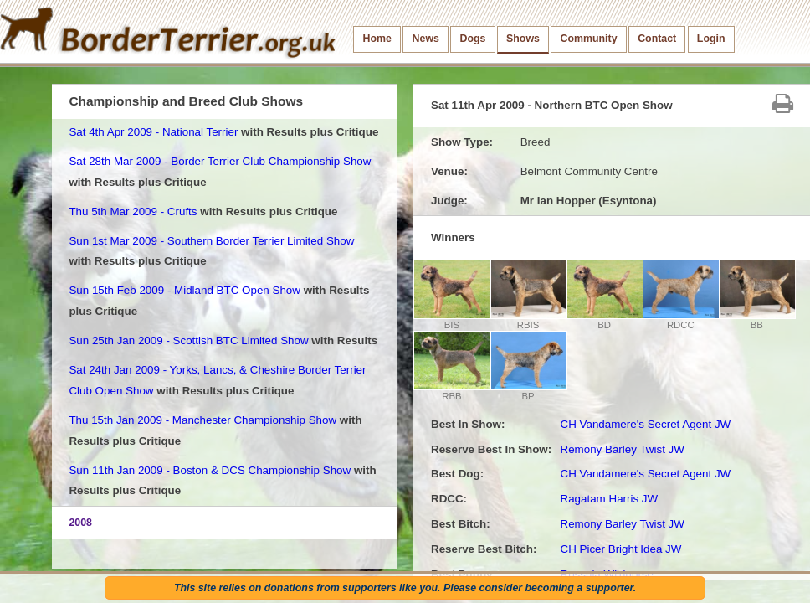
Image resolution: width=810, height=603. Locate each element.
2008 (80, 522)
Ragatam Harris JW (609, 498)
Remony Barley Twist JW (622, 449)
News (426, 38)
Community (589, 38)
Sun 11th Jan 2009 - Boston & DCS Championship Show (210, 470)
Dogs (473, 38)
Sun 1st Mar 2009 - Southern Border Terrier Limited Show (211, 240)
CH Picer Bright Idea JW (620, 549)
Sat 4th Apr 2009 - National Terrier (153, 132)
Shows (523, 38)
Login (711, 38)
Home (377, 38)
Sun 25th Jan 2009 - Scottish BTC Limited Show (188, 340)
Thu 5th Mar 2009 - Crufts (133, 211)
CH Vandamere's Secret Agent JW (645, 424)
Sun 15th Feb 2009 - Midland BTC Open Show (184, 290)
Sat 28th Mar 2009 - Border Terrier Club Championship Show (220, 161)
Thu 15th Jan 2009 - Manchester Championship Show (202, 420)
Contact (657, 38)
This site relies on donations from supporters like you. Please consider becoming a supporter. (405, 588)
